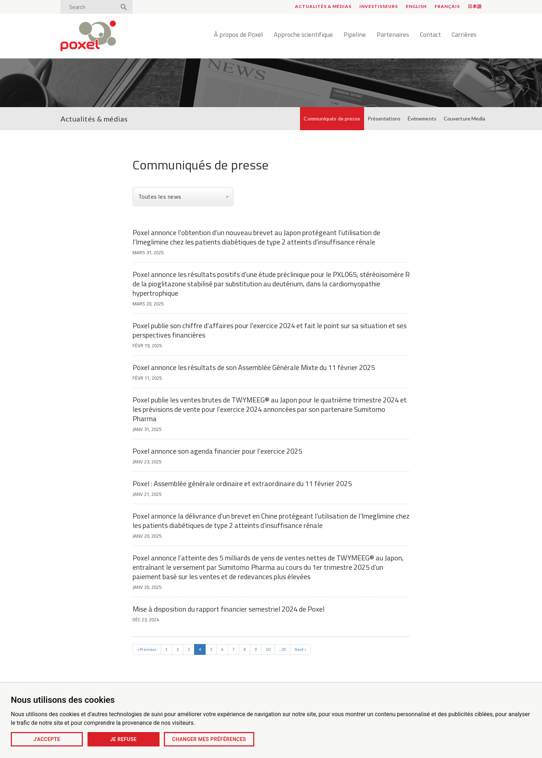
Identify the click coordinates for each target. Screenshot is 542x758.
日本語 (475, 6)
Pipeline (355, 35)
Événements (422, 118)
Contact (430, 35)
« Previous (146, 649)
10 (268, 649)
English (416, 6)
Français (447, 6)
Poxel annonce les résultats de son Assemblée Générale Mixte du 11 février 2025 (254, 367)
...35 (282, 649)
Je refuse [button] (123, 739)
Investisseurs (378, 6)
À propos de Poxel (238, 35)
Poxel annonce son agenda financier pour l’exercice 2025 (217, 451)
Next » (300, 649)
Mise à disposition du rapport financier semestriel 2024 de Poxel (228, 609)
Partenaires (393, 35)
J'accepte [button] (47, 739)
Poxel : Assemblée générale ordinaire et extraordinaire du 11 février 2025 (242, 483)
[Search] (90, 7)
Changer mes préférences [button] (209, 739)
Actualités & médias (323, 6)
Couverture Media (464, 118)
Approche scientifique (303, 35)
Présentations (384, 118)
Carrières (464, 35)
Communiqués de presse (332, 118)
